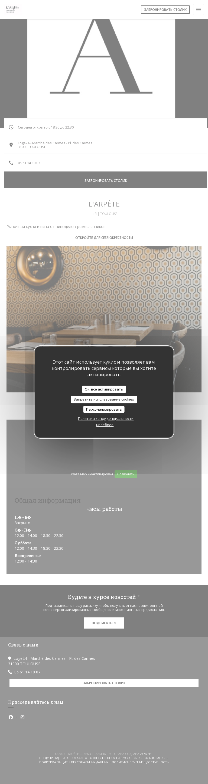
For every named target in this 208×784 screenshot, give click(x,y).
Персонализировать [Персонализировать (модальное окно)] (104, 409)
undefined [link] (104, 424)
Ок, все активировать (104, 389)
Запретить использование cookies (104, 399)
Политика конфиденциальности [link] (106, 418)
